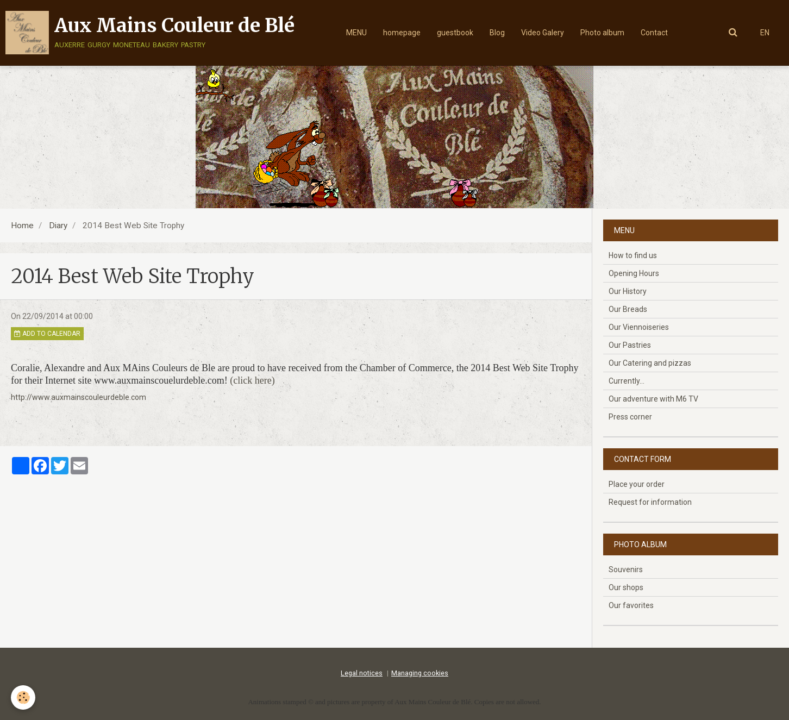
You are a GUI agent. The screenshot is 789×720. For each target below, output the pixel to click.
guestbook (455, 32)
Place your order (637, 484)
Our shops (626, 587)
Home (22, 225)
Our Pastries (630, 345)
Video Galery (542, 32)
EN (764, 32)
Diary (58, 225)
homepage (402, 32)
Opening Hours (634, 273)
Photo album (602, 32)
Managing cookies (419, 673)
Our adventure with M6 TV (653, 399)
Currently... (626, 381)
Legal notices (362, 673)
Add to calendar (47, 333)
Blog (497, 32)
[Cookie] (23, 697)
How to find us (633, 255)
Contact (654, 32)
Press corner (630, 416)
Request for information (650, 502)
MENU (356, 32)
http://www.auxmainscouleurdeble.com (78, 397)
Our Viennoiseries (639, 327)
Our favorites (631, 605)
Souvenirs (626, 569)
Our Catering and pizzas (650, 363)
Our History (628, 291)
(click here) (252, 380)
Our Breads (628, 309)
